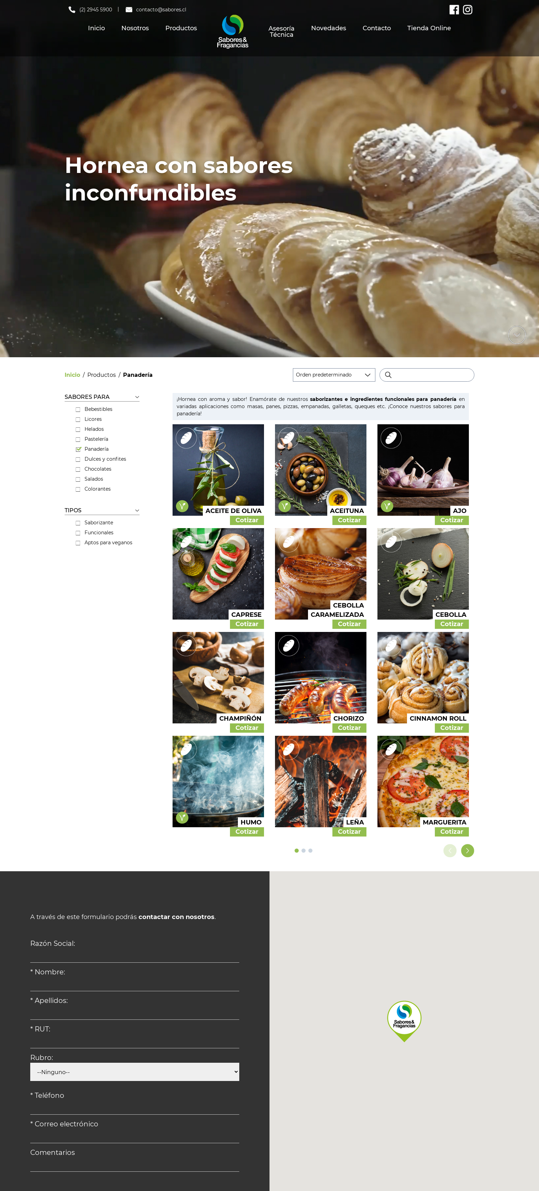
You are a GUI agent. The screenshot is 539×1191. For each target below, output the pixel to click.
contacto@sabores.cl (155, 10)
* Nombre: (47, 972)
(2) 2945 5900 (89, 10)
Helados (90, 429)
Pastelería (92, 439)
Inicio (96, 28)
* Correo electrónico (64, 1124)
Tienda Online (429, 28)
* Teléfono (47, 1095)
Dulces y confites (101, 459)
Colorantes (93, 489)
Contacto (377, 28)
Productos (181, 28)
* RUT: (40, 1029)
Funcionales (94, 532)
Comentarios (52, 1152)
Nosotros (135, 28)
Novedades (328, 28)
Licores (89, 419)
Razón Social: (52, 943)
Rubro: (41, 1057)
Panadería (92, 449)
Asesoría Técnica (281, 32)
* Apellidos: (49, 1000)
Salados (89, 479)
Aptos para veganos (104, 542)
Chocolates (93, 469)
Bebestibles (94, 409)
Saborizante (94, 523)
